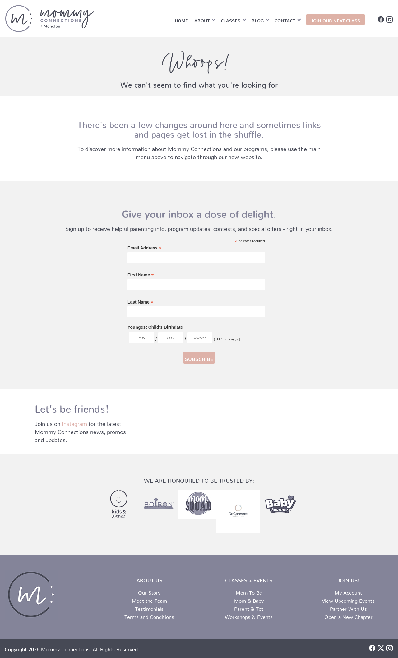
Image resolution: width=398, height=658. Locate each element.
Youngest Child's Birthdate (155, 327)
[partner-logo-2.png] (158, 504)
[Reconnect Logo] (238, 511)
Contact (285, 19)
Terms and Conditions (149, 616)
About (202, 19)
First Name (140, 275)
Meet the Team (149, 599)
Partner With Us (348, 608)
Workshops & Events (249, 616)
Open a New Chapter (348, 616)
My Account (348, 591)
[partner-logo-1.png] (280, 504)
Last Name (140, 302)
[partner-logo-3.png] (118, 504)
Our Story (149, 591)
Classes (230, 19)
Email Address (144, 248)
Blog (258, 19)
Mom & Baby (249, 599)
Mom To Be (249, 591)
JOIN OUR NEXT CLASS (335, 19)
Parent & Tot (248, 608)
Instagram (74, 422)
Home (181, 19)
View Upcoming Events (348, 599)
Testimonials (149, 608)
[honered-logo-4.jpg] (197, 504)
